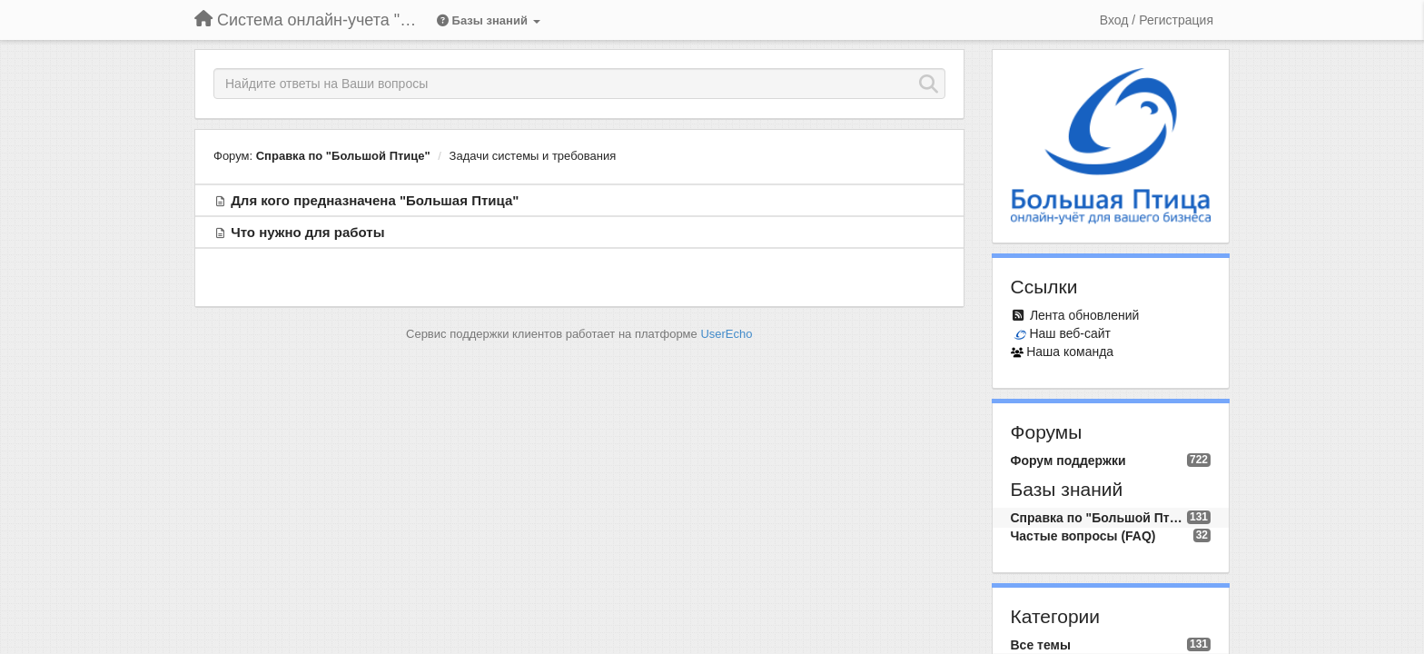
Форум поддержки (1068, 460)
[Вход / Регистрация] (1157, 20)
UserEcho (726, 334)
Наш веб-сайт (1070, 333)
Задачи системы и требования (533, 156)
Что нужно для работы (307, 232)
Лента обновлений (1084, 315)
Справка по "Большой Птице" (343, 156)
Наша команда (1069, 351)
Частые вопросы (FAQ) (1083, 536)
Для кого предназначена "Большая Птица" (375, 200)
